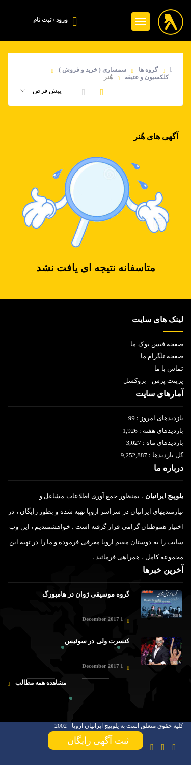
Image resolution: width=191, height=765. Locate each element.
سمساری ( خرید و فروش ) (92, 69)
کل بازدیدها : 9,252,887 (152, 455)
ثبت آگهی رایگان (96, 740)
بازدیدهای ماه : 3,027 (154, 442)
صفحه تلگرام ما (162, 356)
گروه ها (148, 69)
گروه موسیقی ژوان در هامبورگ (85, 594)
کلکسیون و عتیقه (147, 77)
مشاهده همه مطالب (37, 683)
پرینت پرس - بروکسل (153, 380)
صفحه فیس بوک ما (156, 344)
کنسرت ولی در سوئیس (97, 641)
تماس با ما (169, 368)
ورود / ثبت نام (50, 19)
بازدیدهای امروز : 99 (155, 418)
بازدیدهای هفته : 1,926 (152, 430)
